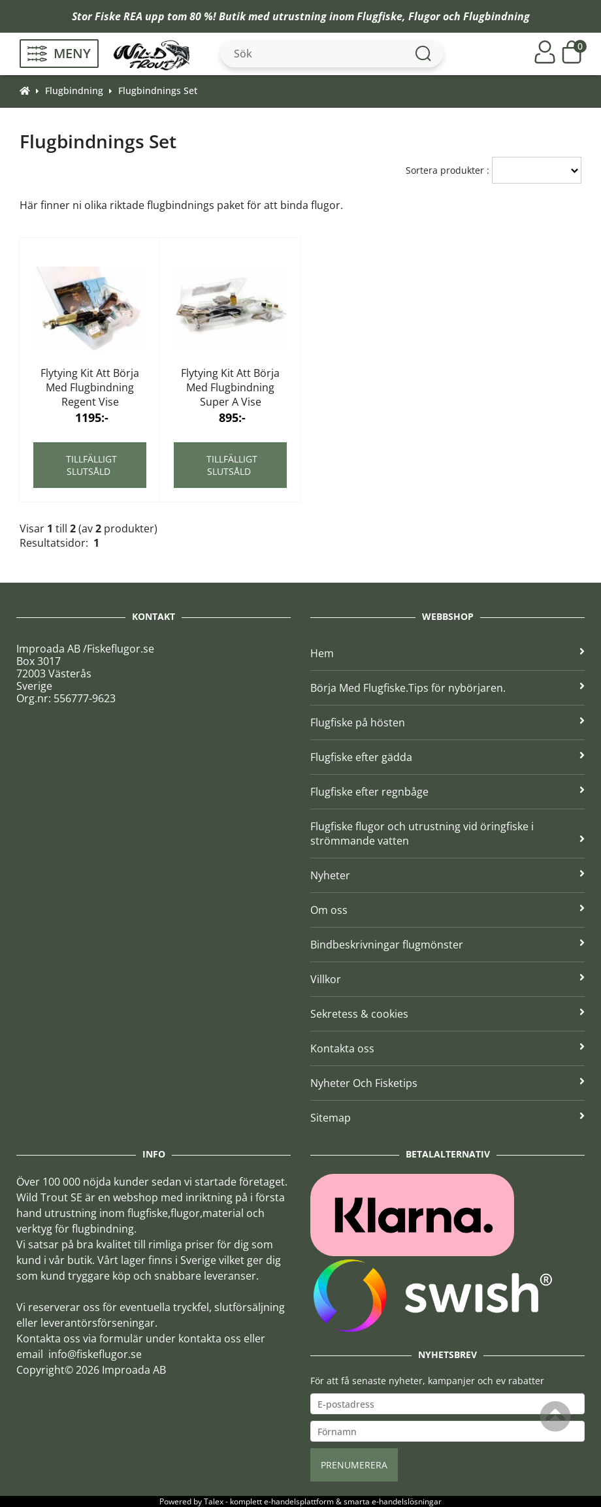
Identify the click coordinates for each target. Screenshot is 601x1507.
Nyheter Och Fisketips (447, 1083)
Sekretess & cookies (447, 1014)
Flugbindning (496, 16)
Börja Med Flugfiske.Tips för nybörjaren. (447, 688)
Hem (447, 653)
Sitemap (447, 1117)
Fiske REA (118, 16)
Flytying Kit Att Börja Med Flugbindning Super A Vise (230, 387)
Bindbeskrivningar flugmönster (447, 944)
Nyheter (447, 875)
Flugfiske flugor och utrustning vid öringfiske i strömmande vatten (447, 833)
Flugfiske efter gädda (447, 757)
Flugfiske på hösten (447, 722)
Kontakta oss (447, 1048)
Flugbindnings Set (157, 90)
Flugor (424, 16)
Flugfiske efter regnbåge (447, 792)
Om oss (447, 910)
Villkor (447, 979)
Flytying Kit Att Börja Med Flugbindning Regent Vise (90, 387)
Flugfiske (379, 16)
